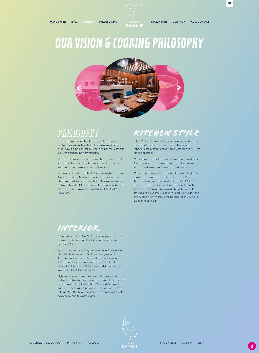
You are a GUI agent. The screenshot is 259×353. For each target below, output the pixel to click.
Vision (88, 22)
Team (74, 21)
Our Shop (178, 21)
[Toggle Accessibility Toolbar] (252, 346)
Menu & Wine (58, 21)
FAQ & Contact (199, 21)
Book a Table (158, 21)
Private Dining (108, 21)
